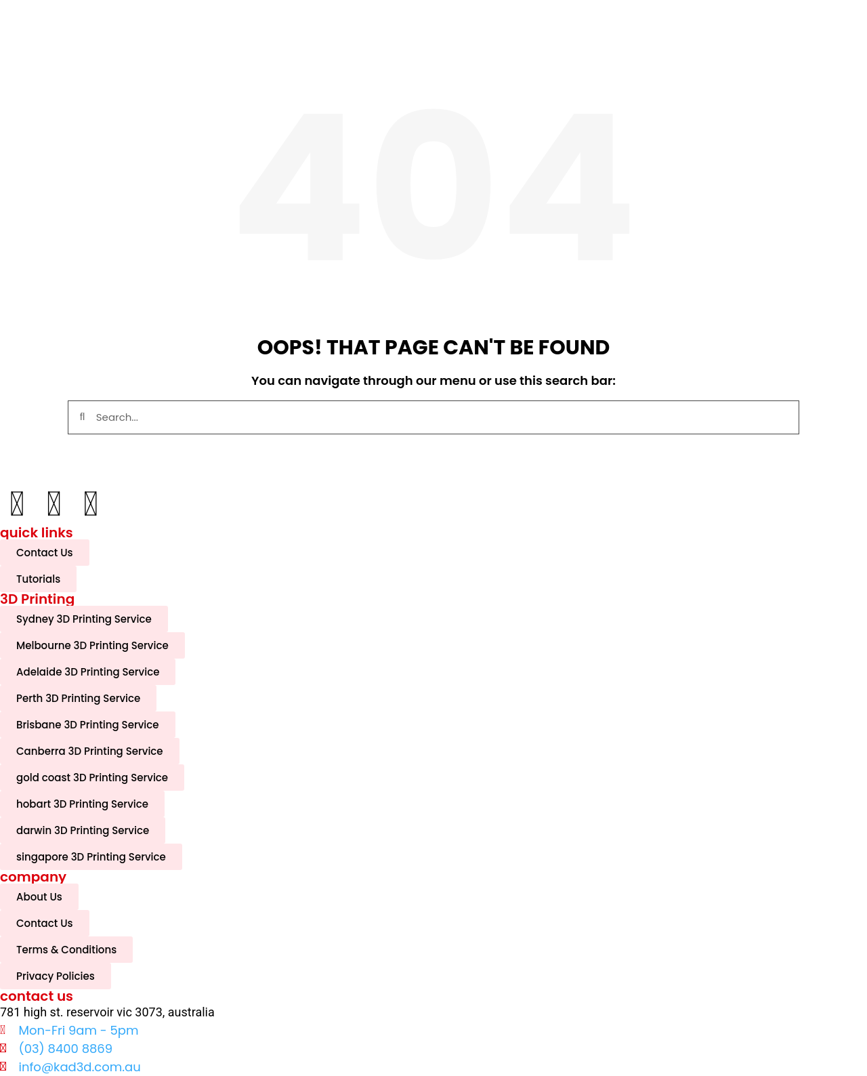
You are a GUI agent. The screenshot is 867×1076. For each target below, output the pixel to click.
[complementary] (769, 1001)
